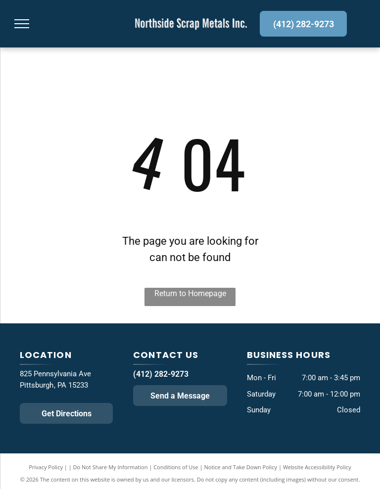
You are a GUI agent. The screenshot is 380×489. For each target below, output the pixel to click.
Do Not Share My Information (110, 467)
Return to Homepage (190, 293)
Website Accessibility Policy (317, 467)
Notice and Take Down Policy (241, 467)
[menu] (22, 24)
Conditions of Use (175, 467)
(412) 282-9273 (161, 374)
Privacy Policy (46, 467)
